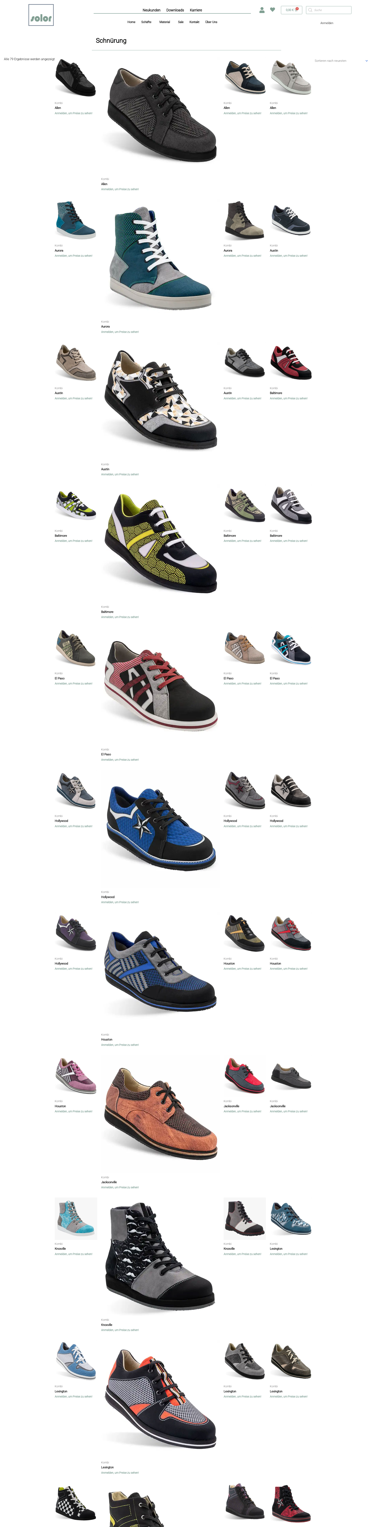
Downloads (175, 10)
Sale (181, 22)
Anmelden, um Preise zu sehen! (73, 112)
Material (164, 22)
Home (131, 22)
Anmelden (326, 23)
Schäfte (146, 22)
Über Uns (211, 22)
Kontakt (194, 22)
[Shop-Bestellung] (338, 61)
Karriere (196, 10)
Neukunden (151, 10)
